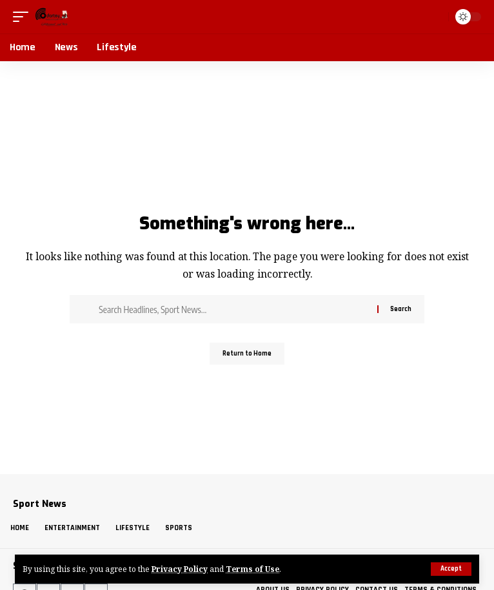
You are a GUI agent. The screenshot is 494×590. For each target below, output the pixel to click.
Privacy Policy (180, 569)
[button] (451, 569)
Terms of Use (252, 569)
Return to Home (247, 353)
